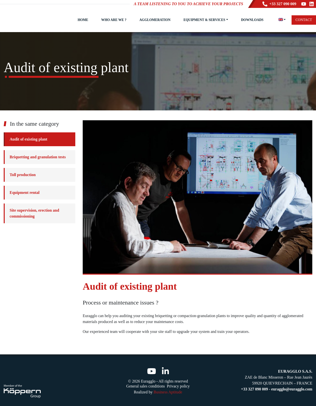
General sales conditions (145, 386)
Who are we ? (113, 20)
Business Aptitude (168, 392)
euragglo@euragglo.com (291, 389)
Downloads (252, 20)
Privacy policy (178, 386)
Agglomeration (155, 20)
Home (83, 20)
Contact (304, 20)
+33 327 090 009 (279, 3)
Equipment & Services (204, 20)
